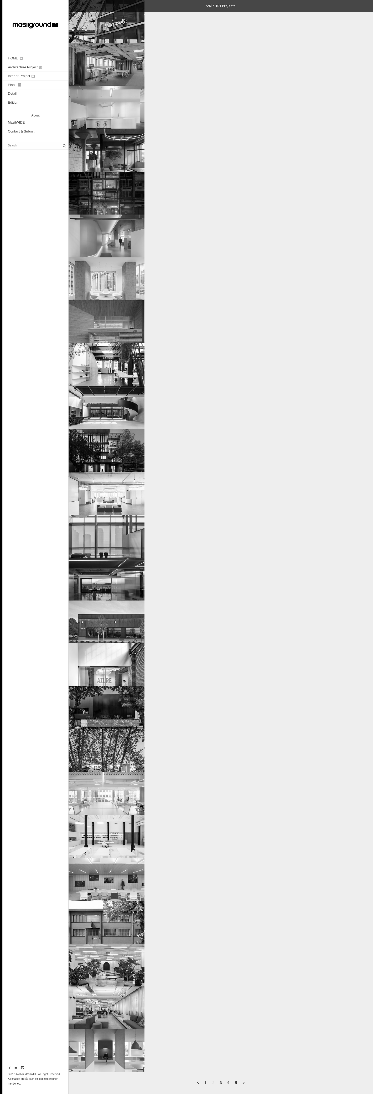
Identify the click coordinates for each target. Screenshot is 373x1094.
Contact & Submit (21, 131)
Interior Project (21, 76)
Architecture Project (25, 67)
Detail (12, 93)
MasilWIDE (16, 122)
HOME (15, 58)
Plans (14, 85)
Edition (13, 102)
